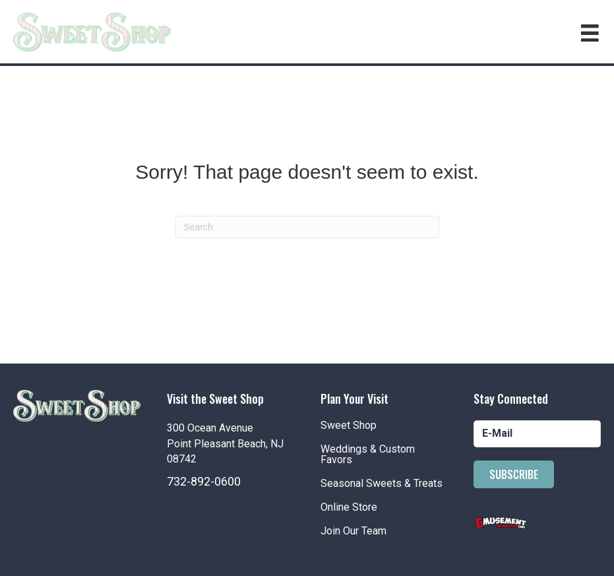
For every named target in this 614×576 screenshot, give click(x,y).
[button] (514, 474)
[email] (537, 433)
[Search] (307, 227)
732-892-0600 (204, 481)
